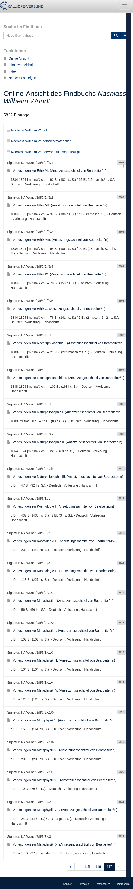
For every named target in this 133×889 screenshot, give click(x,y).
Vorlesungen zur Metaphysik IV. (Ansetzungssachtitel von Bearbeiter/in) (61, 690)
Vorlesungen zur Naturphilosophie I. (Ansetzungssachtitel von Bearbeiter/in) (64, 412)
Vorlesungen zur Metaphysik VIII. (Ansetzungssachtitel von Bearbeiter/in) (62, 810)
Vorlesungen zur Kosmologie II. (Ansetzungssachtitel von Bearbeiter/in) (61, 541)
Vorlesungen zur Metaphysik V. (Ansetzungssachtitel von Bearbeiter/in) (60, 720)
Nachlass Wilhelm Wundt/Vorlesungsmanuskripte (44, 152)
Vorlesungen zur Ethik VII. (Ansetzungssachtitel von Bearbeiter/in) (57, 205)
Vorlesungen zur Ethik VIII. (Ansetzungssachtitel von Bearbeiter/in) (57, 240)
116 (98, 866)
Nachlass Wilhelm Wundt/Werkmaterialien (39, 141)
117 (109, 866)
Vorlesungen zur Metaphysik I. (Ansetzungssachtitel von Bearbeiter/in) (60, 600)
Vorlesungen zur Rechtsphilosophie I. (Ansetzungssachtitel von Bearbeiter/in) (65, 343)
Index (9, 71)
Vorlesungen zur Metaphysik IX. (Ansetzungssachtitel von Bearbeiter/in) (61, 844)
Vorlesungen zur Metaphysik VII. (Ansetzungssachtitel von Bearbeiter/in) (61, 780)
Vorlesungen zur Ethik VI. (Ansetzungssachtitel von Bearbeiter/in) (56, 170)
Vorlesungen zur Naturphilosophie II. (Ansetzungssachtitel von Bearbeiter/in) (64, 442)
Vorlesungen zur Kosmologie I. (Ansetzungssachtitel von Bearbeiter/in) (60, 506)
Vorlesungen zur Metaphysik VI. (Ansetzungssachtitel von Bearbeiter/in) (61, 750)
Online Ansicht (16, 58)
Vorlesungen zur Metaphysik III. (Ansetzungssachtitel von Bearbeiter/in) (61, 660)
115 (87, 866)
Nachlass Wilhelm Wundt (27, 130)
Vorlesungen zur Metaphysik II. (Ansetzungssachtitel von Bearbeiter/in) (60, 630)
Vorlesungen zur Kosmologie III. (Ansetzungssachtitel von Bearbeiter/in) (61, 571)
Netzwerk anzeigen (19, 78)
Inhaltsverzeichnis (18, 65)
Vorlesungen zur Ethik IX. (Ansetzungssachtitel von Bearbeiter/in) (56, 274)
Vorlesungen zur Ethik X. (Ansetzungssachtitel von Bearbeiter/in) (56, 309)
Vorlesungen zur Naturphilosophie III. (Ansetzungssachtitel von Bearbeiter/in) (65, 476)
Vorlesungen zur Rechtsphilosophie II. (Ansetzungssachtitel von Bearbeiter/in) (65, 378)
